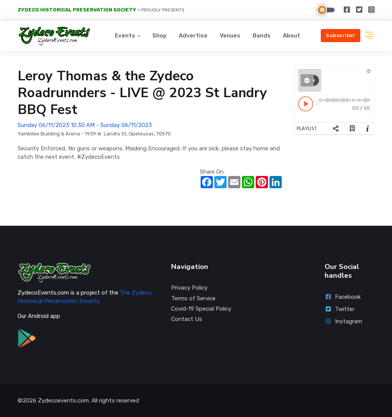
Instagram (343, 321)
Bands (262, 35)
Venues (230, 35)
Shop (159, 35)
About (291, 35)
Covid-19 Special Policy (201, 308)
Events (125, 35)
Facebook (343, 296)
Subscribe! (340, 35)
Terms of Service (193, 298)
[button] (368, 36)
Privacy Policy (189, 287)
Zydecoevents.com (63, 400)
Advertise (193, 35)
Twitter (339, 309)
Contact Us (186, 319)
